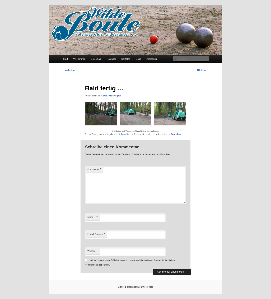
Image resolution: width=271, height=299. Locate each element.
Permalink (176, 134)
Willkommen (79, 59)
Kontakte (125, 59)
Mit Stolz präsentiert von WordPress (135, 287)
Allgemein (124, 134)
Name (92, 217)
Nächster (203, 70)
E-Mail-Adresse (96, 234)
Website (91, 251)
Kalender (111, 59)
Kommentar (94, 169)
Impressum (151, 59)
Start (65, 59)
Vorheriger (68, 70)
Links (138, 59)
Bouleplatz (96, 59)
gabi (118, 96)
